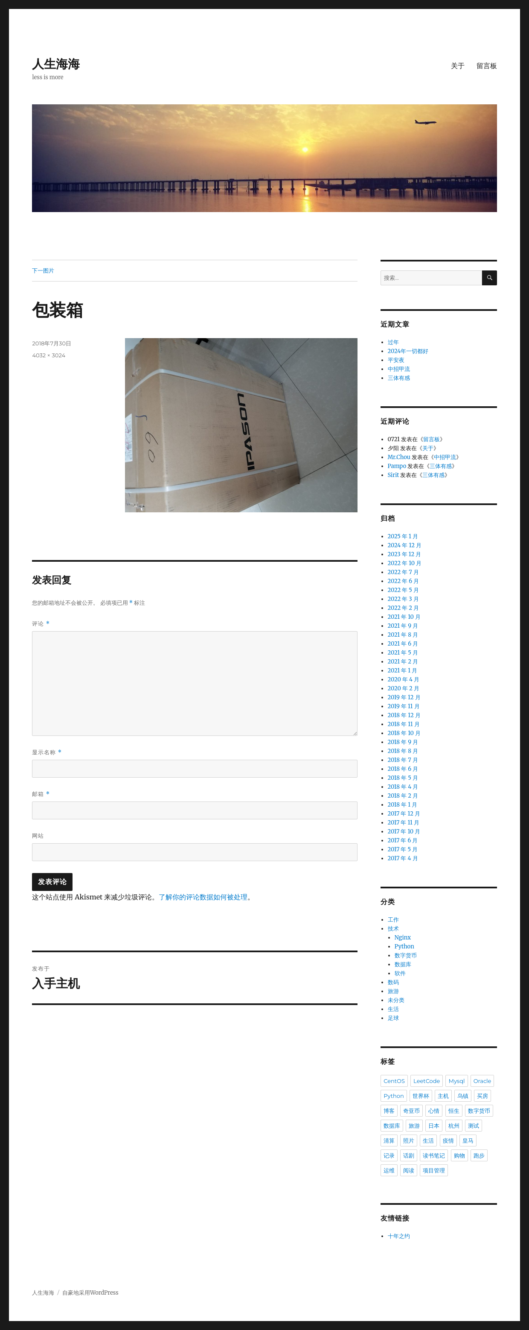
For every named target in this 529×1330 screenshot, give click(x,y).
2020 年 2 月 (403, 688)
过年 (393, 342)
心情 (433, 1110)
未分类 (396, 1000)
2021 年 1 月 (403, 670)
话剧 (408, 1155)
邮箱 (41, 794)
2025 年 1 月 (403, 536)
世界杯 (421, 1095)
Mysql (456, 1080)
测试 (473, 1125)
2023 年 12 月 (404, 554)
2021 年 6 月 (403, 643)
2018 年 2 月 (403, 795)
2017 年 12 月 (404, 813)
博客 (389, 1110)
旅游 (393, 991)
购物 (459, 1155)
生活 (393, 1009)
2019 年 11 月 (404, 706)
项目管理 (434, 1170)
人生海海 (56, 64)
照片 (408, 1140)
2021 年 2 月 (403, 661)
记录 (389, 1155)
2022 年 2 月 (403, 608)
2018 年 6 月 (403, 769)
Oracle (482, 1080)
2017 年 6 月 (403, 840)
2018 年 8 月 (403, 751)
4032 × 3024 (48, 355)
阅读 (408, 1170)
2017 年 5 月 (403, 849)
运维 (389, 1170)
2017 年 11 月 (403, 822)
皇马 (468, 1140)
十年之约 (399, 1236)
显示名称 (47, 752)
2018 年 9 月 (403, 742)
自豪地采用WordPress (90, 1292)
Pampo (397, 466)
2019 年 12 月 (404, 697)
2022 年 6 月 (403, 581)
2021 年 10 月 (404, 616)
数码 (393, 982)
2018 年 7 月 (403, 760)
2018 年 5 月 (403, 777)
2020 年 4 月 (404, 679)
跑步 (479, 1155)
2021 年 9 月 (403, 625)
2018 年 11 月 (404, 724)
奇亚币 (411, 1110)
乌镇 (462, 1095)
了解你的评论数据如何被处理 (203, 897)
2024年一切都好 (408, 351)
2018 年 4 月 (403, 786)
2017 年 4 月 (403, 858)
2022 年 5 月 (403, 590)
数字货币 (406, 955)
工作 (393, 919)
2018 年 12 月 (404, 715)
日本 (433, 1125)
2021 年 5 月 (403, 652)
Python (404, 946)
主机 (443, 1095)
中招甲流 (399, 369)
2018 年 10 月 (404, 733)
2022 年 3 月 (403, 599)
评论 (41, 623)
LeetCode (426, 1080)
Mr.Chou (399, 457)
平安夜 (396, 360)
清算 (389, 1140)
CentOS (394, 1080)
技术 (393, 928)
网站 (38, 835)
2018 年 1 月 (403, 804)
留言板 (487, 66)
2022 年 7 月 (403, 572)
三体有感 (399, 378)
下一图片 (43, 270)
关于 (458, 66)
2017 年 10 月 (404, 831)
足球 (393, 1018)
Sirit (393, 475)
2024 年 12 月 (404, 545)
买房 (482, 1095)
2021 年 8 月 (403, 634)
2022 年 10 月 (405, 563)
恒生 (453, 1110)
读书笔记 (434, 1155)
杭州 (453, 1125)
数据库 (403, 964)
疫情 (448, 1140)
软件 (400, 973)
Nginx (403, 937)
